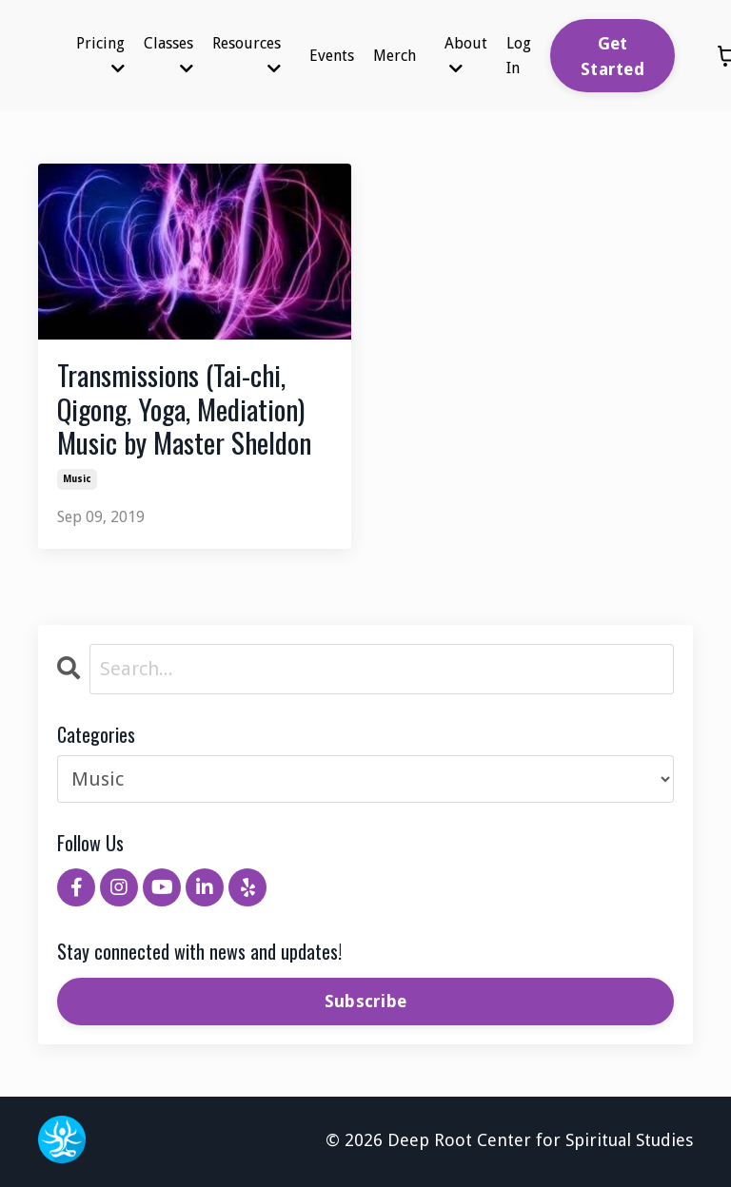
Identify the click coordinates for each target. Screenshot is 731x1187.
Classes (168, 55)
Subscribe (365, 1003)
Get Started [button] (612, 56)
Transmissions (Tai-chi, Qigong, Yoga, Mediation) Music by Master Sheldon (185, 410)
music (77, 481)
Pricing (100, 55)
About (466, 55)
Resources (246, 55)
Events (331, 56)
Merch (394, 56)
